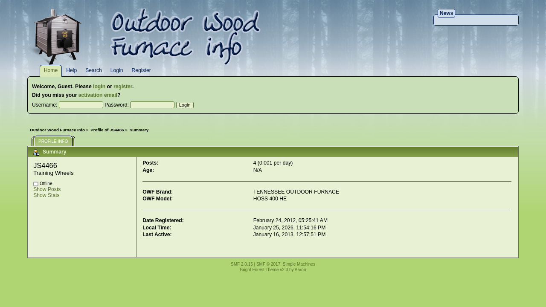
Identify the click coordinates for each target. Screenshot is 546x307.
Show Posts (47, 189)
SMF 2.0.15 (242, 264)
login (99, 87)
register (122, 87)
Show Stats (46, 195)
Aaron (300, 269)
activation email (97, 95)
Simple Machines (299, 264)
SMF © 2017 (268, 264)
